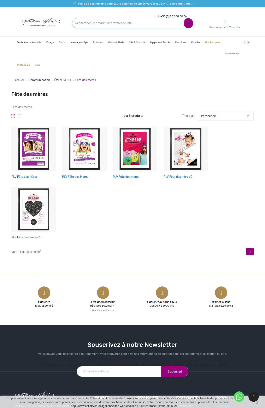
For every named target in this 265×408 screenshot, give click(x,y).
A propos (142, 351)
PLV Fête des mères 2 (150, 167)
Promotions (103, 336)
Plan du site (143, 365)
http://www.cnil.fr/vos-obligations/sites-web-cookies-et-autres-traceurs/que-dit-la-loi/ (124, 406)
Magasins (142, 373)
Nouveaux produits (108, 344)
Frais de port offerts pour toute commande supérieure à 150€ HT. (135, 3)
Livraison (142, 336)
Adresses (182, 365)
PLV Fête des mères (107, 167)
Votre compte (187, 328)
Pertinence (225, 114)
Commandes (184, 351)
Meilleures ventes (107, 351)
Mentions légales (147, 344)
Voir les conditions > (103, 240)
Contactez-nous (147, 358)
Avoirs (180, 358)
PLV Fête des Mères (24, 167)
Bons (179, 373)
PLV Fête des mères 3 (191, 167)
